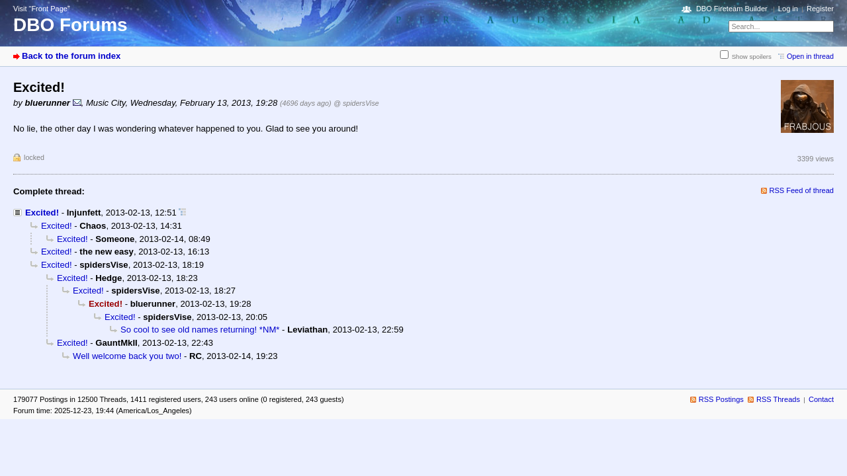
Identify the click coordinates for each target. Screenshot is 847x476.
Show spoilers (752, 56)
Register (820, 9)
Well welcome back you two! (127, 356)
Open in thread (810, 56)
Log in (788, 9)
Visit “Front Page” (41, 9)
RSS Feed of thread (802, 190)
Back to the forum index (71, 56)
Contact (821, 399)
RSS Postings (721, 399)
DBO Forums (70, 25)
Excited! (42, 213)
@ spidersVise (356, 103)
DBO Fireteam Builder (732, 9)
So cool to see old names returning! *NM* (199, 330)
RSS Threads (778, 399)
